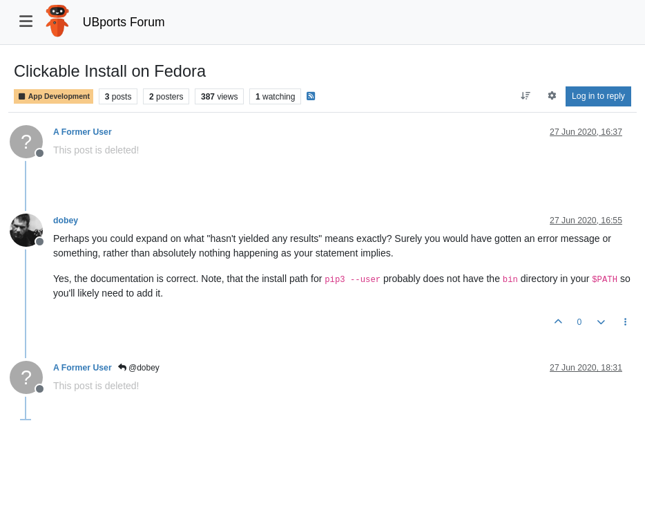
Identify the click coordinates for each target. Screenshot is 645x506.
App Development (53, 96)
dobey (65, 220)
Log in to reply (598, 96)
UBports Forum (124, 22)
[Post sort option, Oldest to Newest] (525, 96)
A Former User (82, 132)
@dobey (139, 368)
